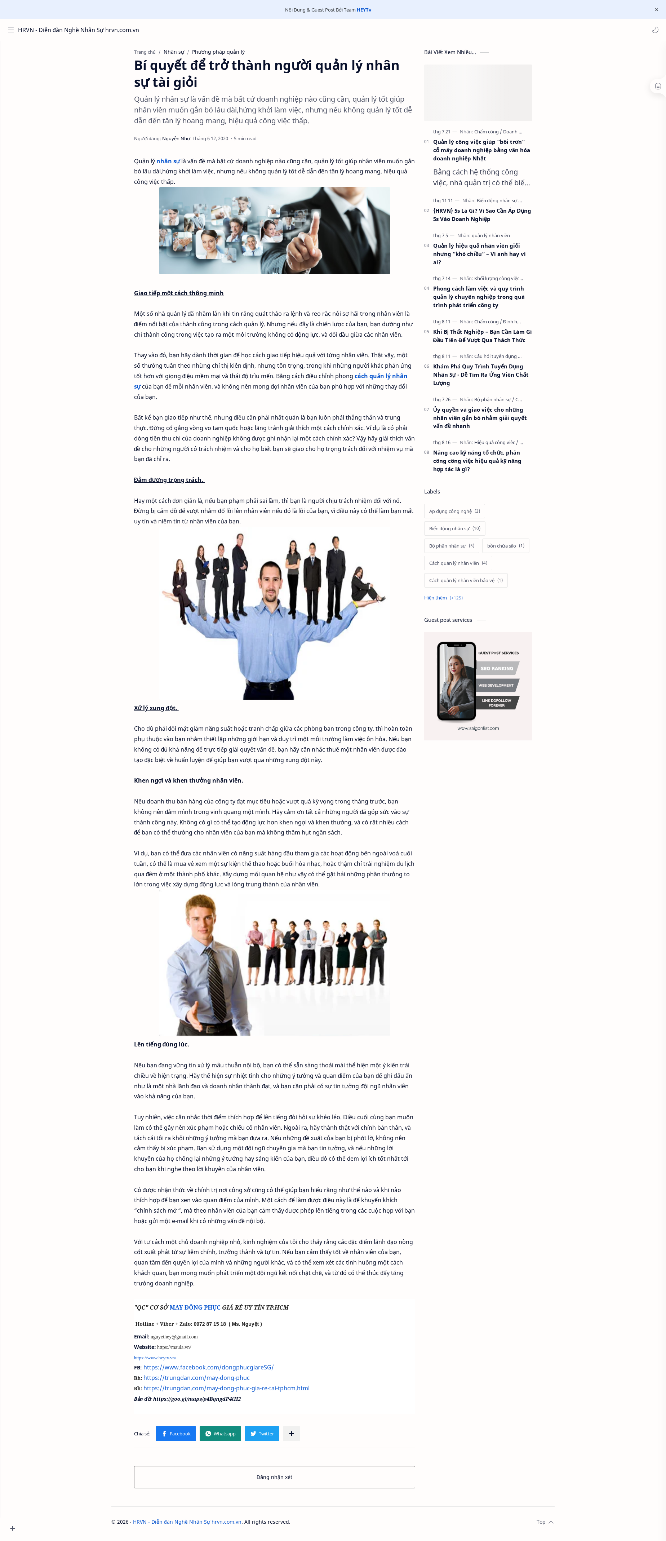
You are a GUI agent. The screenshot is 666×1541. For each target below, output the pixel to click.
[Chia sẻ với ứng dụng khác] (305, 1437)
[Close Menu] (655, 9)
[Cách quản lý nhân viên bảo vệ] (479, 584)
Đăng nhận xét (288, 1480)
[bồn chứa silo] (519, 549)
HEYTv (364, 9)
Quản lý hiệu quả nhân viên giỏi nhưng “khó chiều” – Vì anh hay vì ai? (493, 257)
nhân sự (182, 165)
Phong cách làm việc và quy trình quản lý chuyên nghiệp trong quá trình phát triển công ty (492, 300)
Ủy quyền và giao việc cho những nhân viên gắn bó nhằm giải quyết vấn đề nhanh (493, 421)
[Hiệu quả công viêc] (510, 446)
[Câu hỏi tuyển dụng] (511, 360)
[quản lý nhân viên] (504, 239)
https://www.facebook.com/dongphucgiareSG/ (222, 1371)
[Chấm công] (501, 135)
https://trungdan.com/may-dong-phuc (210, 1381)
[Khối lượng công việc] (512, 282)
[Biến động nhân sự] (512, 204)
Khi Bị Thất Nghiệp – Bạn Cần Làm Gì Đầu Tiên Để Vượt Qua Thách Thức (496, 339)
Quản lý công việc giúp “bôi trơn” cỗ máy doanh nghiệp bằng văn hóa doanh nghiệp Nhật (495, 153)
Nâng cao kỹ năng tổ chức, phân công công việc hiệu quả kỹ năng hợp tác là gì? (491, 464)
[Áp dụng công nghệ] (468, 515)
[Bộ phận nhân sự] (508, 403)
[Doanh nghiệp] (531, 135)
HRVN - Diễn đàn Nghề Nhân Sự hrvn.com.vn (51, 30)
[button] (653, 30)
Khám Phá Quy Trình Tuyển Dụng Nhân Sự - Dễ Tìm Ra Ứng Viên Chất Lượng (494, 378)
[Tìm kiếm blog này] (149, 29)
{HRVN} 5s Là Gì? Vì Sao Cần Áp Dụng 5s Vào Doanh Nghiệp (496, 218)
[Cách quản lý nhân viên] (472, 566)
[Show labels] (458, 601)
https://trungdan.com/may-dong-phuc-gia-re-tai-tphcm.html (240, 1392)
